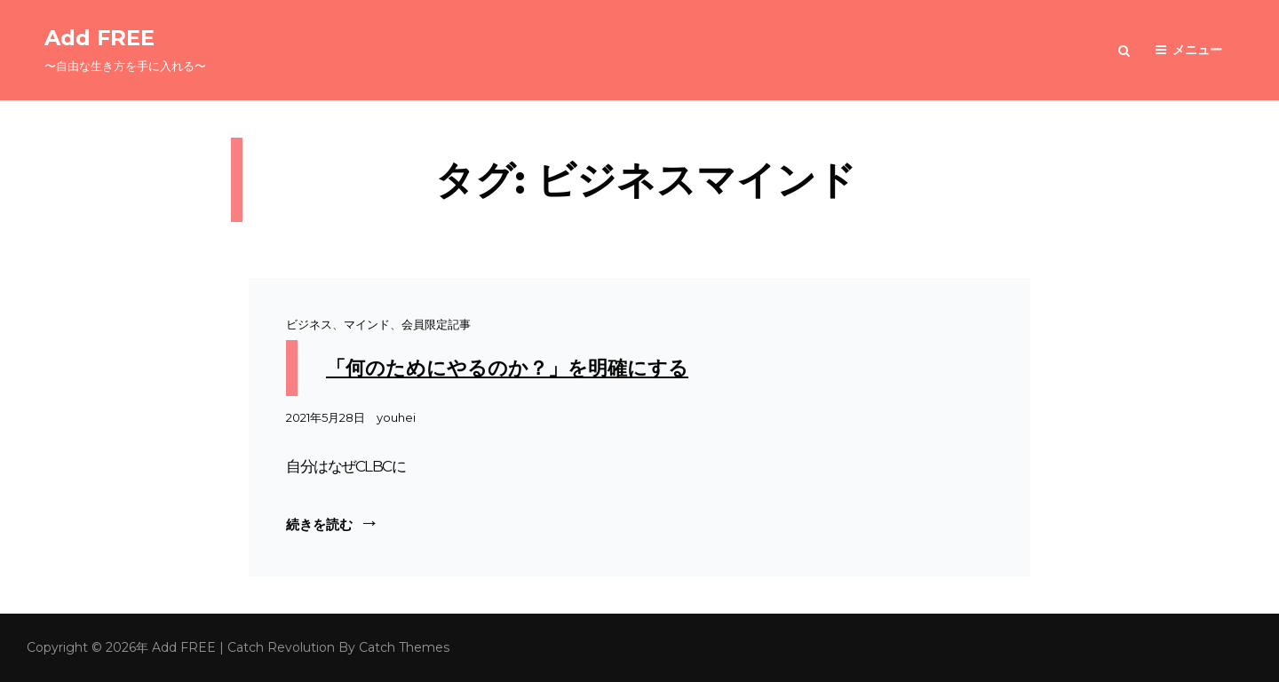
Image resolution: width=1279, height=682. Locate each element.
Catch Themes (404, 647)
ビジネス (309, 324)
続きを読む (332, 522)
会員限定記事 (436, 324)
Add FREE (99, 38)
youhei (396, 417)
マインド (367, 324)
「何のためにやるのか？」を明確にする (507, 368)
